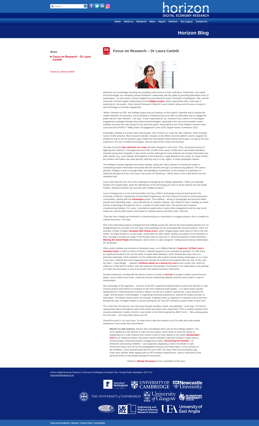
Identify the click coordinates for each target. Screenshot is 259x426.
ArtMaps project (156, 101)
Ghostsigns (138, 199)
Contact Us (201, 21)
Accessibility (99, 423)
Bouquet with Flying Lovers (144, 231)
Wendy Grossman (146, 361)
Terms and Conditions (59, 423)
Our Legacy (187, 21)
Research (141, 21)
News (152, 21)
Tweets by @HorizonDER (62, 71)
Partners (173, 21)
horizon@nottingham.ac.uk (62, 375)
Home (118, 21)
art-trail (168, 274)
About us (128, 21)
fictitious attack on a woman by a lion (158, 263)
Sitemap (74, 423)
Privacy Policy (86, 423)
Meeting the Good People (116, 240)
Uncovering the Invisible (176, 341)
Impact (161, 21)
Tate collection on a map (134, 147)
